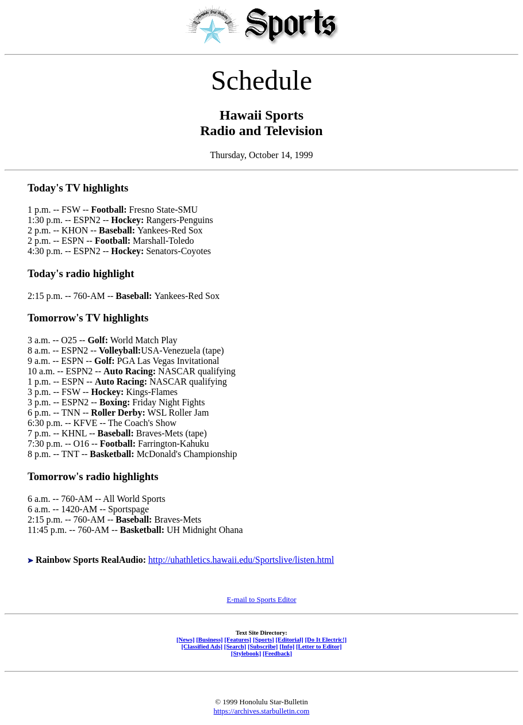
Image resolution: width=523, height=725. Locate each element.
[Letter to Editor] (319, 646)
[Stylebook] (246, 653)
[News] (185, 639)
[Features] (237, 639)
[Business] (209, 639)
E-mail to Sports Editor (262, 599)
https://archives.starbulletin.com (262, 711)
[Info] (286, 646)
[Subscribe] (263, 646)
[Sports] (263, 639)
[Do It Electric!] (326, 639)
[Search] (235, 646)
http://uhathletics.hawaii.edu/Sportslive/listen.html (241, 560)
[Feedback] (277, 653)
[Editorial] (289, 639)
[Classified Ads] (201, 646)
